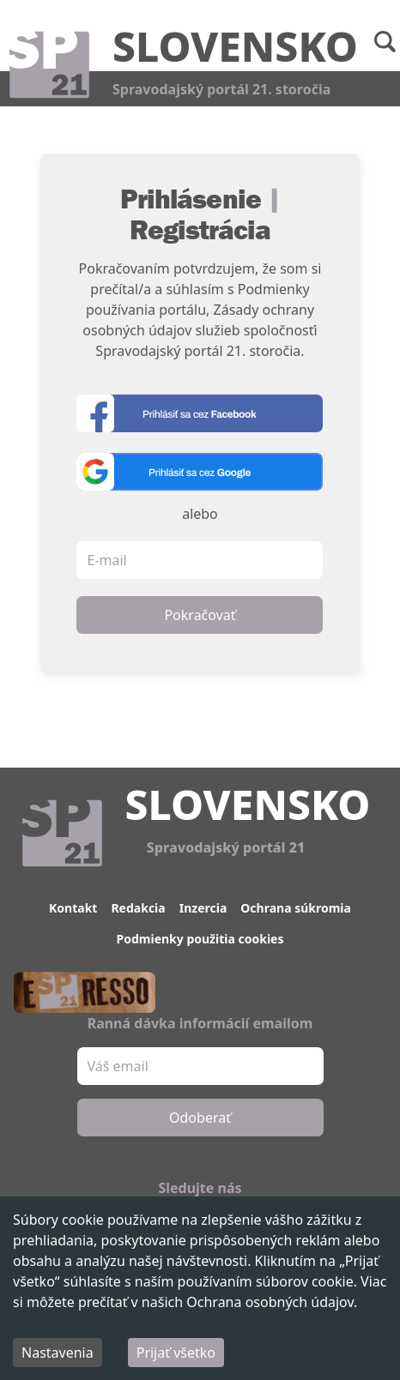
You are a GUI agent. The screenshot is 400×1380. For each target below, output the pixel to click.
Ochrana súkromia (295, 908)
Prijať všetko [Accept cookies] (175, 1352)
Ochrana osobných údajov (270, 1302)
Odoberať (200, 1117)
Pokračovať (199, 615)
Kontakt (73, 908)
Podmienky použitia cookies (200, 939)
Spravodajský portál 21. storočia (221, 89)
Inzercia (203, 908)
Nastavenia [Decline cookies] (57, 1352)
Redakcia (138, 908)
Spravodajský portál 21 (226, 847)
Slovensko (235, 46)
